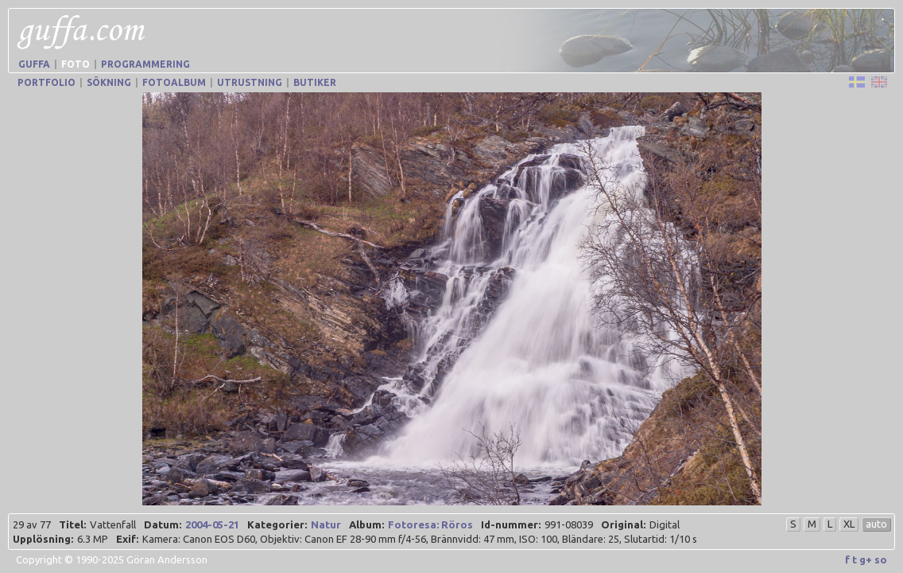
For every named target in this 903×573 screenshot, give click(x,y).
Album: (366, 524)
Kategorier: (277, 524)
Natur (326, 524)
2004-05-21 (212, 524)
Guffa (34, 64)
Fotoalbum (174, 82)
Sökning (109, 82)
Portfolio (46, 82)
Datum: (162, 524)
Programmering (145, 64)
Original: (623, 524)
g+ (865, 559)
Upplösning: (43, 538)
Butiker (314, 82)
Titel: (72, 524)
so (880, 559)
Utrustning (249, 82)
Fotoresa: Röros (430, 524)
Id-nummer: (511, 524)
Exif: (127, 538)
